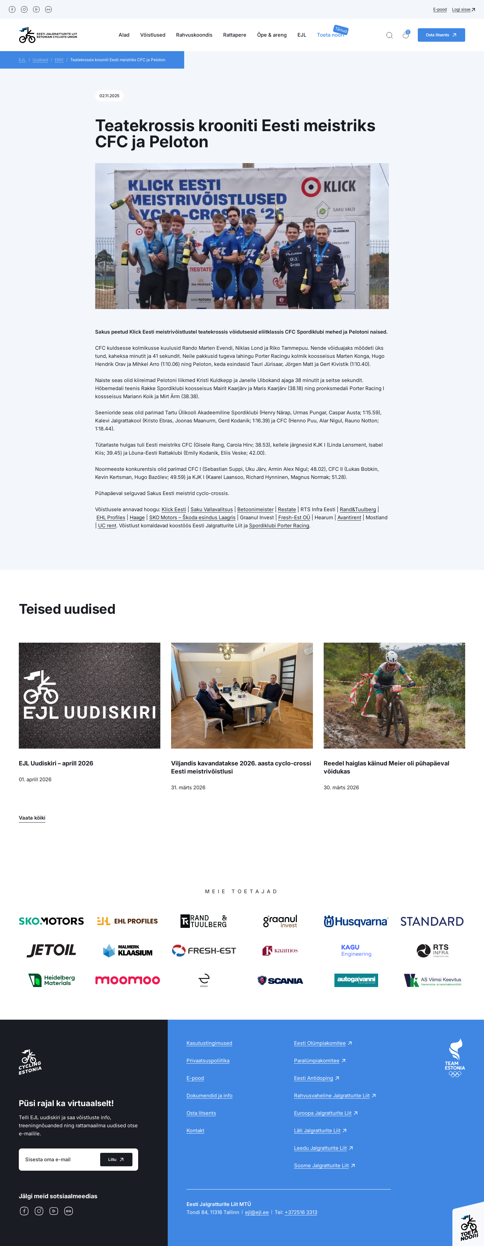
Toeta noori (330, 35)
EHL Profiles (110, 517)
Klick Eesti (174, 509)
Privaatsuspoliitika (208, 1060)
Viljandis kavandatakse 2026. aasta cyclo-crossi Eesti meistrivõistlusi (241, 767)
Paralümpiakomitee (316, 1060)
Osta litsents (201, 1113)
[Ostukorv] (406, 35)
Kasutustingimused (209, 1043)
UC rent (107, 525)
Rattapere (234, 35)
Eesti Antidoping (313, 1078)
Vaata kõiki (32, 818)
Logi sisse (461, 9)
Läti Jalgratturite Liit (317, 1130)
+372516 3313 (301, 1212)
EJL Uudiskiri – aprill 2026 (56, 763)
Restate (287, 509)
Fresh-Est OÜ (294, 517)
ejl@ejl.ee (257, 1212)
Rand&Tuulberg (358, 509)
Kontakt (195, 1130)
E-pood (440, 9)
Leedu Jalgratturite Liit (320, 1148)
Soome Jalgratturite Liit (321, 1165)
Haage (137, 517)
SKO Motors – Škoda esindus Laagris (192, 517)
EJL (301, 35)
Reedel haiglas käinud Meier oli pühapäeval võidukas (386, 767)
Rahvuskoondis (194, 35)
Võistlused (152, 35)
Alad (124, 35)
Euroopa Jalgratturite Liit (323, 1113)
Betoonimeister (255, 509)
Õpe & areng (272, 35)
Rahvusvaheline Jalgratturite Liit (332, 1095)
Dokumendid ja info (210, 1095)
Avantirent (349, 517)
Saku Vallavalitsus (212, 509)
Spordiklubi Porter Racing (279, 525)
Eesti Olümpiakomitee (320, 1043)
